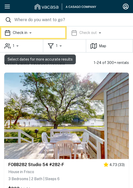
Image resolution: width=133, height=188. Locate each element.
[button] (66, 32)
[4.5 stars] (114, 165)
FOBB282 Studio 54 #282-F (36, 164)
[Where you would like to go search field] (66, 19)
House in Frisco (21, 172)
